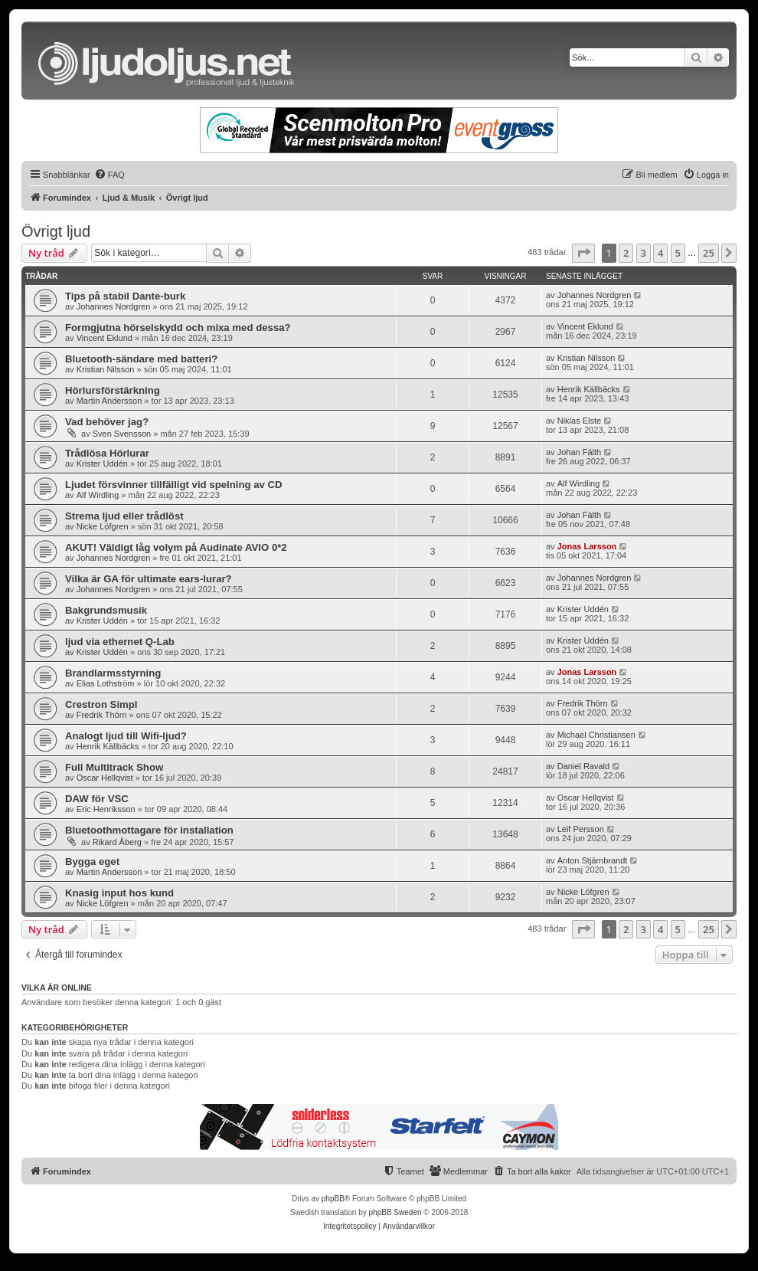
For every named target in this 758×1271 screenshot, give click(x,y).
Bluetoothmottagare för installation (149, 830)
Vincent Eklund (104, 337)
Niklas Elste (579, 420)
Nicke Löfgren (103, 526)
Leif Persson (580, 829)
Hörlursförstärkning (112, 390)
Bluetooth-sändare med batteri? (141, 359)
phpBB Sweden (395, 1212)
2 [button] (626, 253)
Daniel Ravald (583, 766)
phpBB (333, 1198)
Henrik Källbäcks (588, 389)
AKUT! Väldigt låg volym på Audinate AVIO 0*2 (176, 547)
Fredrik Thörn (102, 714)
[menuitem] (109, 174)
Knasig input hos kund (119, 893)
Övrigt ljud (55, 231)
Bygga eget (92, 861)
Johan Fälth (579, 452)
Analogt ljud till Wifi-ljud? (126, 736)
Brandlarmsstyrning (113, 673)
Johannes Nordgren (114, 306)
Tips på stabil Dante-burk (125, 296)
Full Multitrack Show (114, 767)
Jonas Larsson (587, 546)
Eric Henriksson (106, 809)
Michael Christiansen (596, 734)
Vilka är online (56, 987)
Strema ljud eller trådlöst (124, 516)
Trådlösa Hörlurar (107, 453)
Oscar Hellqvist (105, 777)
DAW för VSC (97, 798)
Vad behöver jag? (107, 421)
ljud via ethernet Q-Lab (120, 641)
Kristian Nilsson (106, 369)
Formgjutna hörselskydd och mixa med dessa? (178, 327)
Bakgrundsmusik (106, 610)
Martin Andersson (109, 400)
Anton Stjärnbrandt (592, 860)
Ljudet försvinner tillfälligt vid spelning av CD (174, 484)
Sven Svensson (122, 433)
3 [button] (643, 253)
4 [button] (660, 253)
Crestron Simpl (101, 704)
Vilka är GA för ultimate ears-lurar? (148, 579)
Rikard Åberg (117, 842)
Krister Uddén (102, 463)
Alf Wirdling (98, 495)
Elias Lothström (106, 683)
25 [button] (708, 253)
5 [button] (678, 253)
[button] (583, 253)
